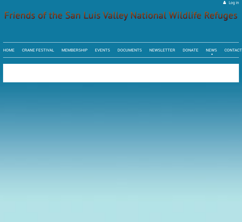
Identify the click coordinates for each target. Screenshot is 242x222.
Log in (234, 2)
